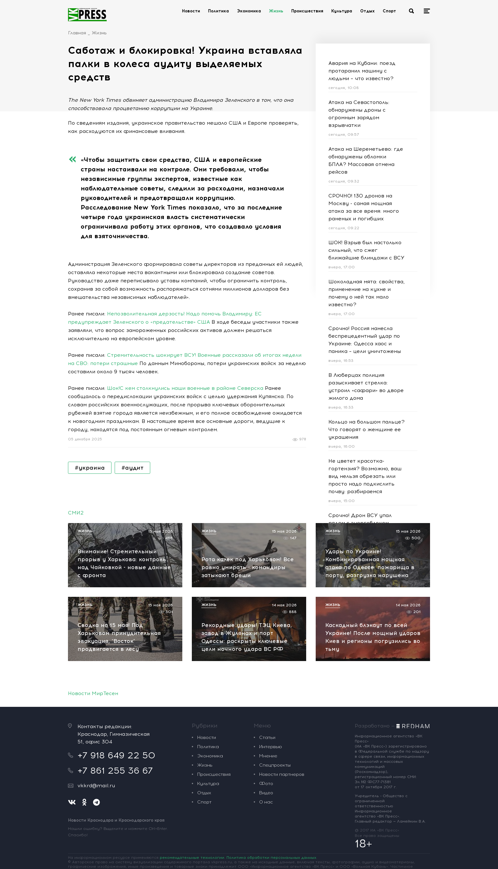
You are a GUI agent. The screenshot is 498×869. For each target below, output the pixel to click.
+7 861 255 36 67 (115, 770)
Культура (341, 11)
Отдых (367, 11)
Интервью (270, 746)
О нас (266, 802)
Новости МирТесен (93, 693)
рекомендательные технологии (192, 857)
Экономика (249, 11)
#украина (90, 467)
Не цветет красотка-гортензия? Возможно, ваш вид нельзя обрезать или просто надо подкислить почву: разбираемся (364, 476)
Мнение (268, 756)
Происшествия (307, 11)
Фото (266, 783)
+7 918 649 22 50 (116, 755)
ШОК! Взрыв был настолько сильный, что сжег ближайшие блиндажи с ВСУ (366, 250)
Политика (218, 11)
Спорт (389, 11)
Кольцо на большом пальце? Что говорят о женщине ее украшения (366, 429)
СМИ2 (76, 513)
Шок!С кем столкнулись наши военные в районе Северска (185, 388)
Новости (191, 11)
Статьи (267, 737)
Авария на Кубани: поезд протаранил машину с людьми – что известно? (361, 70)
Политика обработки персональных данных (271, 857)
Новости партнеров (281, 774)
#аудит (132, 467)
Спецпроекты (275, 765)
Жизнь (276, 11)
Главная (77, 33)
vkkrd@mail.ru (96, 786)
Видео (266, 793)
